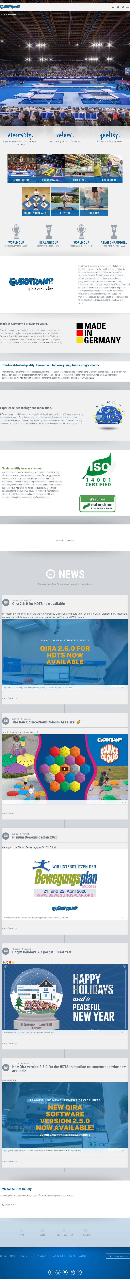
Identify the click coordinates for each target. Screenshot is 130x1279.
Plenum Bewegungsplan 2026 (35, 837)
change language (118, 1259)
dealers (43, 1234)
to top (3, 1259)
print (21, 1234)
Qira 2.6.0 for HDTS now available (38, 603)
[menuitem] (117, 7)
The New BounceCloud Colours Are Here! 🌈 (46, 722)
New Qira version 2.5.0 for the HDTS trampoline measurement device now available (69, 1069)
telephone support (65, 1234)
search (23, 1259)
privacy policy (43, 1259)
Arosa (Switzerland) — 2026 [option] (114, 234)
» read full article (9, 698)
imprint (71, 1259)
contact (86, 1234)
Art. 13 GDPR (59, 1259)
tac (32, 1259)
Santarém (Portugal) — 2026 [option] (81, 234)
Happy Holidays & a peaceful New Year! (42, 952)
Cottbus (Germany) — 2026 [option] (48, 234)
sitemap (13, 1259)
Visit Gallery (9, 1204)
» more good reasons (65, 540)
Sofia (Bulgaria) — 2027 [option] (16, 234)
